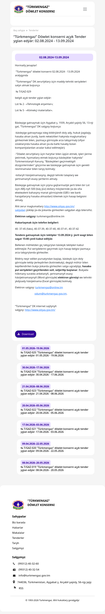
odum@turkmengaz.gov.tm (51, 293)
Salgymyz (18, 548)
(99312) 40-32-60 (25, 563)
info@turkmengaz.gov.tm (31, 575)
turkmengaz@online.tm (49, 287)
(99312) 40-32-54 (25, 569)
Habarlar (17, 527)
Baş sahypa (19, 30)
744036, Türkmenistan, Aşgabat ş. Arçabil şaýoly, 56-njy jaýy (51, 582)
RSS (17, 588)
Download (26, 334)
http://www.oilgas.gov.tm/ (59, 206)
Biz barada (18, 522)
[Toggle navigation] (20, 20)
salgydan (20, 210)
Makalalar (18, 532)
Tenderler (34, 30)
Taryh (15, 543)
